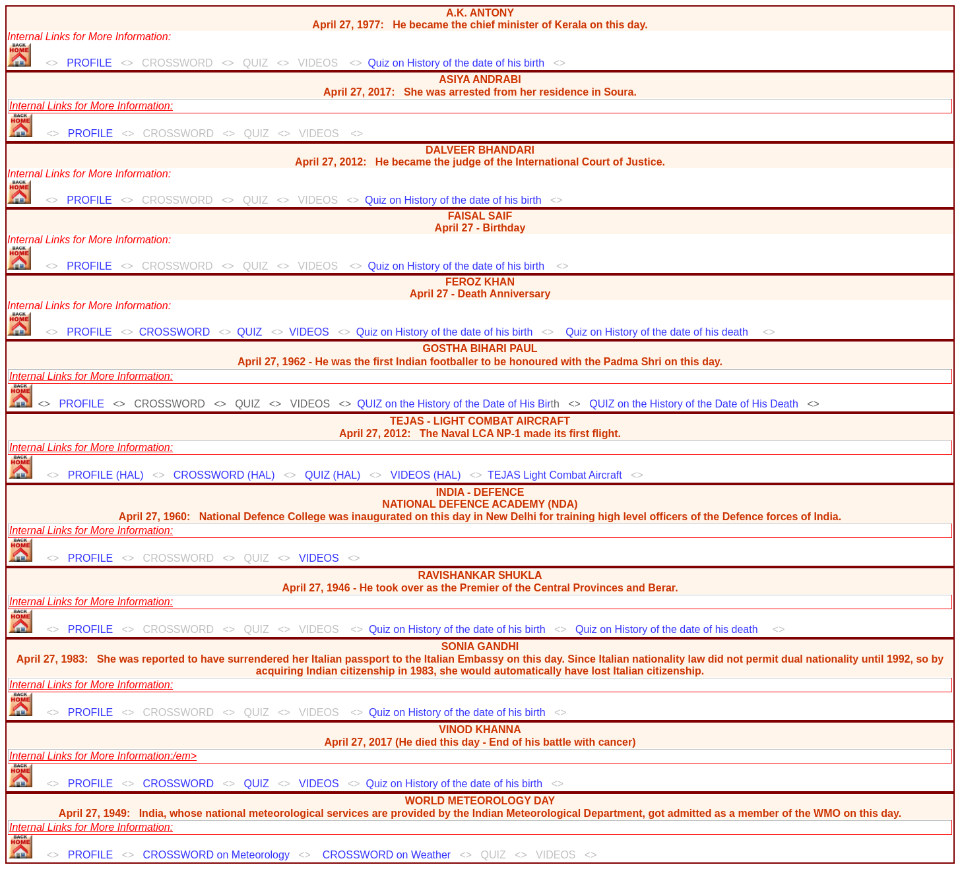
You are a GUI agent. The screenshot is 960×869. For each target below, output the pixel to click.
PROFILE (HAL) (106, 475)
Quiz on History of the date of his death (656, 332)
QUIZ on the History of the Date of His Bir (453, 403)
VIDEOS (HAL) (426, 475)
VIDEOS (309, 332)
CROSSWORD (174, 332)
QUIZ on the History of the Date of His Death (693, 403)
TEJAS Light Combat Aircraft (555, 475)
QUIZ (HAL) (332, 475)
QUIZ (249, 332)
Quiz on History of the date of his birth (456, 63)
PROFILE (89, 63)
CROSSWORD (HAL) (224, 475)
